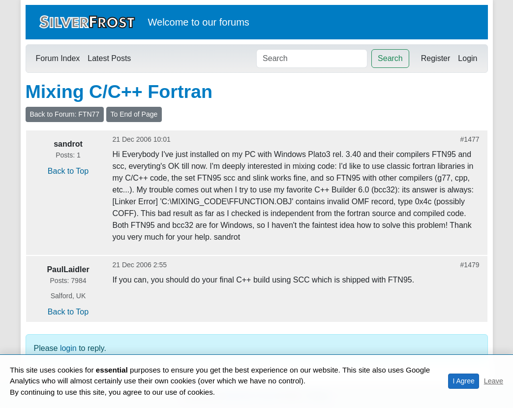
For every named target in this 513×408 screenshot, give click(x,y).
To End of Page (134, 114)
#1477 (470, 139)
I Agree (463, 381)
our (209, 22)
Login (467, 58)
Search (390, 58)
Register (436, 58)
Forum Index (58, 58)
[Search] (311, 58)
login (68, 348)
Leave (493, 381)
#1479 (470, 265)
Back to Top (68, 171)
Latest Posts (109, 58)
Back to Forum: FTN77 (65, 114)
